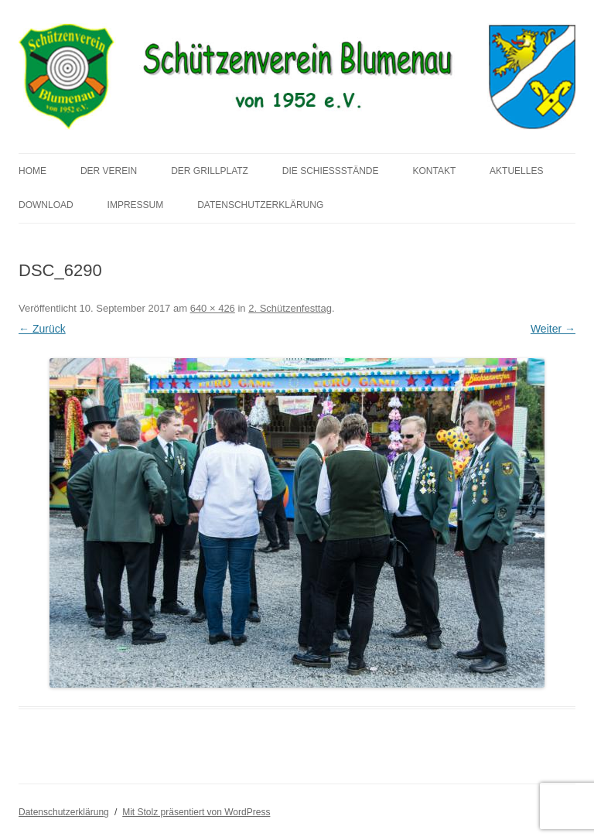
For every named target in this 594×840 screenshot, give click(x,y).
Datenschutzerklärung (260, 205)
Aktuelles (516, 171)
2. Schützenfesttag (290, 308)
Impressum (136, 205)
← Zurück (42, 329)
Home (32, 171)
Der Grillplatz (209, 171)
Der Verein (108, 171)
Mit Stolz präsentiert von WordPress (196, 812)
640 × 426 (212, 308)
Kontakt (434, 171)
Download (46, 205)
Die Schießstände (330, 171)
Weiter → (553, 329)
